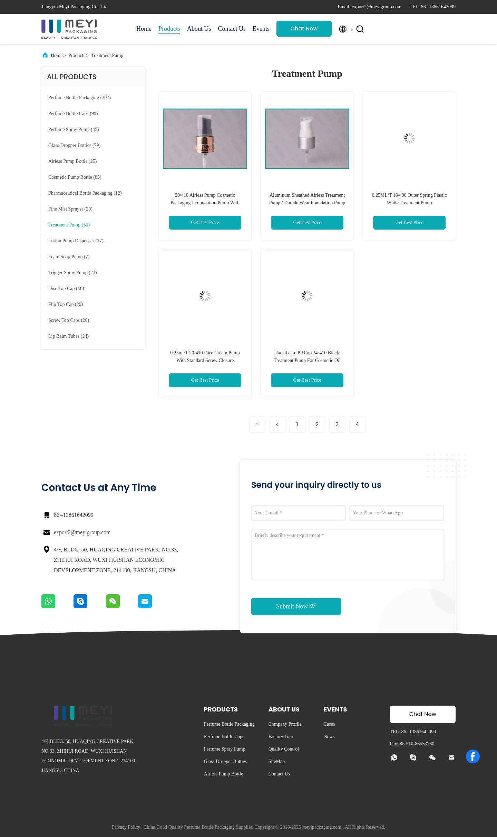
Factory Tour (281, 736)
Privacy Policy (126, 827)
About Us (199, 28)
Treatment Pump (107, 55)
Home (144, 28)
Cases (329, 724)
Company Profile (285, 724)
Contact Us (232, 28)
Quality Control (284, 749)
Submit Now (296, 606)
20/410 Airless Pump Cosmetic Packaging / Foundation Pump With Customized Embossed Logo (205, 203)
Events (261, 28)
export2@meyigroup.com (82, 532)
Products (169, 28)
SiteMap (277, 761)
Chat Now (304, 28)
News (329, 736)
